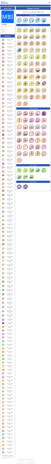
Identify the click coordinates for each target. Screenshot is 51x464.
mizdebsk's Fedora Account (8, 25)
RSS (2, 32)
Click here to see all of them (7, 456)
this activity (10, 66)
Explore (5, 5)
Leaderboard (10, 5)
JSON (6, 31)
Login (14, 5)
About (2, 5)
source (29, 462)
